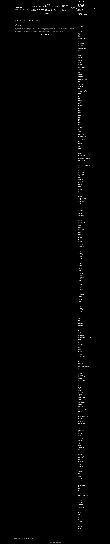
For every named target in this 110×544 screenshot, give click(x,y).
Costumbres (81, 134)
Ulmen (79, 487)
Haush (79, 232)
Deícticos (80, 151)
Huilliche (80, 241)
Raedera (80, 404)
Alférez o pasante (82, 43)
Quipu (79, 399)
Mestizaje (80, 296)
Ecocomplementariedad (84, 165)
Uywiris (79, 493)
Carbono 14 (80, 84)
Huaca (79, 236)
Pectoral (80, 361)
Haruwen (80, 227)
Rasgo (79, 407)
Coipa (79, 124)
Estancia (80, 184)
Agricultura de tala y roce (84, 35)
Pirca (79, 382)
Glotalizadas (81, 215)
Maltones (80, 270)
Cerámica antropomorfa (84, 90)
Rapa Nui (72, 10)
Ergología (80, 177)
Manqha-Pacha (81, 273)
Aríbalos (80, 60)
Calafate (80, 74)
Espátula (80, 182)
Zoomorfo (80, 531)
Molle (46, 9)
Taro (79, 452)
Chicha (79, 103)
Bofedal (79, 72)
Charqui (80, 102)
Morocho (80, 311)
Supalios (80, 440)
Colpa (79, 129)
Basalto (79, 69)
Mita (79, 303)
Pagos (79, 339)
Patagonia (65, 5)
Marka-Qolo (80, 284)
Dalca (79, 146)
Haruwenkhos (81, 229)
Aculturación (81, 31)
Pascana (80, 351)
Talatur (79, 445)
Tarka (79, 450)
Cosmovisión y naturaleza (38, 9)
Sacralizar (80, 426)
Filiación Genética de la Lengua (86, 205)
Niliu (79, 327)
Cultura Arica (81, 138)
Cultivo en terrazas (82, 136)
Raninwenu (80, 406)
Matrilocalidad (81, 291)
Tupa (79, 483)
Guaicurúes (80, 217)
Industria (80, 253)
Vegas (79, 499)
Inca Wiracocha (81, 248)
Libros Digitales (81, 4)
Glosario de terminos (82, 14)
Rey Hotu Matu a (82, 418)
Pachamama (81, 335)
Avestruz (80, 64)
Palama (79, 342)
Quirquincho (81, 401)
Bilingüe (80, 71)
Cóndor (79, 131)
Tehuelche (80, 461)
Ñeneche (80, 322)
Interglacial (80, 258)
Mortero (80, 313)
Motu (79, 315)
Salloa (79, 428)
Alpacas (80, 47)
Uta (78, 492)
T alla (79, 442)
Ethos (79, 188)
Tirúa (79, 469)
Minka (79, 301)
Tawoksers (80, 457)
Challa (79, 95)
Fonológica (80, 210)
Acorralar (80, 29)
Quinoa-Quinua (81, 397)
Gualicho (80, 218)
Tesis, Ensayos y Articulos (84, 3)
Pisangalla (80, 383)
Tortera (79, 474)
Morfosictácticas (82, 309)
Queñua (80, 394)
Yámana (80, 526)
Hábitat (79, 224)
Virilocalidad (81, 507)
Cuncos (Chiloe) (73, 8)
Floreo (79, 206)
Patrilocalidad (81, 358)
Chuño (79, 117)
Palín (79, 346)
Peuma (79, 370)
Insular (73, 7)
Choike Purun (81, 108)
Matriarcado (81, 289)
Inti (78, 260)
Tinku (79, 468)
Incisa (79, 249)
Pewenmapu (81, 371)
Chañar (79, 98)
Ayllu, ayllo (80, 65)
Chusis (79, 119)
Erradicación (81, 179)
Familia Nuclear (81, 201)
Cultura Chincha (82, 139)
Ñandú (79, 318)
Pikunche (53, 10)
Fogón (79, 208)
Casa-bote (80, 86)
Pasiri (79, 353)
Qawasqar (80, 392)
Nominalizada (81, 328)
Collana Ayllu (81, 126)
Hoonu (79, 234)
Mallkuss (80, 268)
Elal (78, 170)
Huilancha (80, 237)
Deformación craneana (83, 150)
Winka (79, 523)
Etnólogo (80, 193)
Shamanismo (81, 430)
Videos (79, 10)
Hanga (79, 225)
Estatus (79, 186)
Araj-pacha (80, 55)
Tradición (80, 478)
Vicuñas (80, 500)
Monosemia (80, 308)
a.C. (79, 24)
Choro (79, 112)
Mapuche (53, 9)
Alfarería (80, 41)
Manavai (80, 272)
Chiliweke (80, 105)
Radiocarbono (81, 402)
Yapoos (79, 528)
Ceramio (80, 93)
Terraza (79, 464)
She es (79, 432)
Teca (79, 459)
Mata (79, 285)
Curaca (79, 141)
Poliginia (80, 387)
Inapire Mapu (81, 246)
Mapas (79, 12)
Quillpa (79, 395)
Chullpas (80, 115)
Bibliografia (80, 5)
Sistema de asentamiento (84, 437)
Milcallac (80, 299)
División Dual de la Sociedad (85, 158)
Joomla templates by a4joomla (55, 542)
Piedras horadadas (82, 377)
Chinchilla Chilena (82, 107)
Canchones (80, 81)
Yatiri (79, 529)
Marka (79, 282)
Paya (79, 359)
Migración (80, 298)
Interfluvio (80, 256)
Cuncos (53, 8)
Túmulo (79, 481)
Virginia (79, 505)
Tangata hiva (81, 447)
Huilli (79, 239)
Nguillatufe (80, 323)
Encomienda (81, 174)
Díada (79, 153)
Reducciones (81, 411)
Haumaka (80, 230)
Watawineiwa (81, 511)
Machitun (80, 265)
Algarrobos (80, 45)
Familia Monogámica (83, 200)
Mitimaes (80, 304)
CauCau (80, 88)
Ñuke (79, 330)
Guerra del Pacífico (82, 222)
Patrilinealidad (81, 356)
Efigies (79, 169)
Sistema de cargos (82, 438)
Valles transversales (83, 495)
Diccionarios (80, 13)
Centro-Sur (56, 6)
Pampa (79, 347)
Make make (80, 267)
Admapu (80, 33)
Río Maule (80, 421)
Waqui (79, 509)
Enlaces (79, 15)
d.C (78, 145)
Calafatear (80, 76)
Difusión (80, 157)
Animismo (80, 52)
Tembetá (80, 462)
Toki (79, 473)
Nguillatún (80, 325)
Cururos (80, 143)
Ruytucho (80, 425)
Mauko (79, 292)
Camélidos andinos (82, 79)
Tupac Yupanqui (82, 485)
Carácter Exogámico (83, 83)
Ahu (79, 36)
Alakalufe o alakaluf (82, 38)
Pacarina (80, 334)
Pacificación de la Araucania (85, 337)
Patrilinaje (80, 354)
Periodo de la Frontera (83, 366)
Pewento (80, 373)
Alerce (79, 40)
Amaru (79, 50)
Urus (79, 490)
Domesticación (81, 160)
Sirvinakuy (80, 435)
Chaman (80, 96)
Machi (79, 263)
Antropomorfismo (82, 53)
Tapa (79, 449)
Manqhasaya (81, 275)
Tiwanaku (80, 471)
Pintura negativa (82, 380)
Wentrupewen (81, 517)
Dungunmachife (82, 163)
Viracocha (80, 502)
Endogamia (80, 175)
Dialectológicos (81, 155)
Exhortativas (81, 194)
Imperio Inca (81, 244)
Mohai (79, 306)
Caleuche (80, 78)
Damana (80, 148)
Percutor (80, 364)
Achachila (80, 28)
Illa (78, 243)
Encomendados (81, 172)
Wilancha (80, 521)
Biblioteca (82, 1)
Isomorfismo (81, 261)
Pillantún (80, 378)
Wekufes (80, 516)
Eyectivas (80, 196)
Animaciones (80, 9)
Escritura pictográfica (83, 181)
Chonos (62, 9)
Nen (79, 320)
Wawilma (80, 512)
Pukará (79, 390)
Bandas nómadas (82, 67)
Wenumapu (80, 519)
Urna (79, 488)
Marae (79, 280)
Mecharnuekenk (82, 294)
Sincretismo (80, 433)
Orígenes (33, 8)
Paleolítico (80, 344)
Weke (79, 514)
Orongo (79, 332)
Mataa (79, 287)
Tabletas (80, 444)
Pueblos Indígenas (38, 6)
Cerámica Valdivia (82, 91)
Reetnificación (81, 413)
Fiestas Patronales (82, 203)
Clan (79, 122)
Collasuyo (80, 127)
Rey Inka (80, 419)
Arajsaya (80, 57)
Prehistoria (80, 389)
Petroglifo (80, 368)
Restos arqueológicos (83, 416)
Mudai (79, 316)
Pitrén (79, 385)
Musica (79, 8)
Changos (47, 13)
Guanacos (80, 220)
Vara (79, 497)
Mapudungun (81, 277)
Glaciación (80, 213)
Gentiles (80, 212)
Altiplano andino (82, 48)
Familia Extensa (82, 198)
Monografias (80, 6)
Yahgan (79, 524)
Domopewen (81, 162)
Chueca (80, 114)
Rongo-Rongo (81, 423)
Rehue (79, 414)
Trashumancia (81, 480)
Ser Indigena (19, 8)
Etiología (80, 189)
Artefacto (80, 62)
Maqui (79, 279)
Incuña (79, 251)
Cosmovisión (81, 133)
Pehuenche (80, 363)
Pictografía (80, 375)
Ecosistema (80, 167)
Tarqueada (80, 454)
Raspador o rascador (83, 409)
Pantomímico (81, 349)
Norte (48, 4)
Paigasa (80, 340)
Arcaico (79, 59)
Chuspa (80, 120)
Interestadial (81, 255)
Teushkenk (80, 466)
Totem (79, 476)
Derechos (33, 10)
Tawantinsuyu (81, 456)
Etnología (80, 191)
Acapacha (80, 26)
